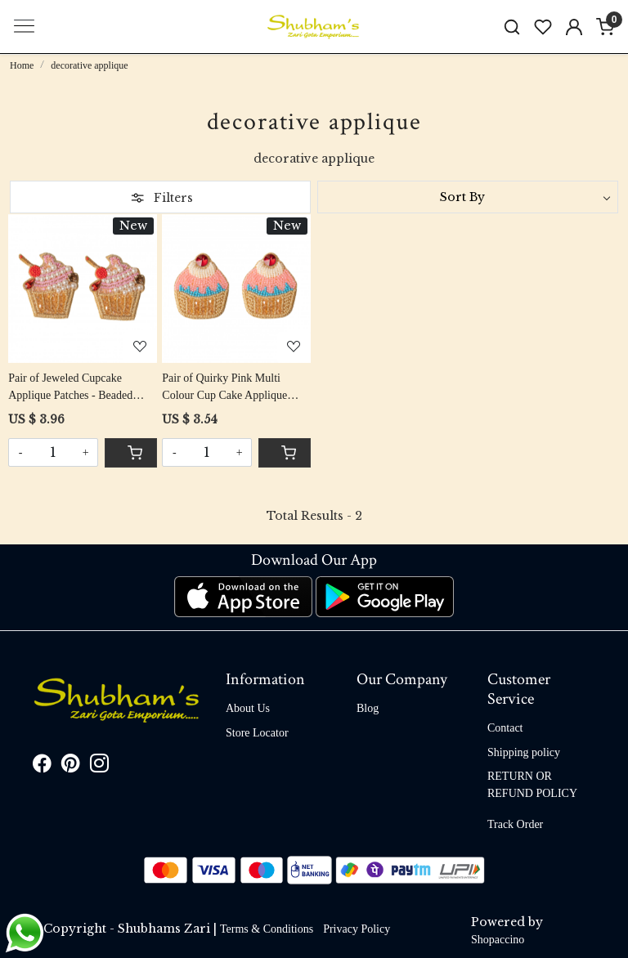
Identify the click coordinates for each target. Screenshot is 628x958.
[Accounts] (574, 27)
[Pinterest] (70, 766)
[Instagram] (99, 766)
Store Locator (257, 733)
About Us (248, 708)
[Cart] (131, 453)
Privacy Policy (356, 929)
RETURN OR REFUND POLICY (532, 784)
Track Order (515, 824)
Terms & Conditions (266, 929)
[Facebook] (42, 766)
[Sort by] (467, 197)
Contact (505, 728)
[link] (511, 26)
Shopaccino (497, 939)
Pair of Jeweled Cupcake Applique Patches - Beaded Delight (70, 388)
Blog (368, 708)
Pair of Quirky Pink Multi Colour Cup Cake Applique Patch (224, 388)
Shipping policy (523, 752)
